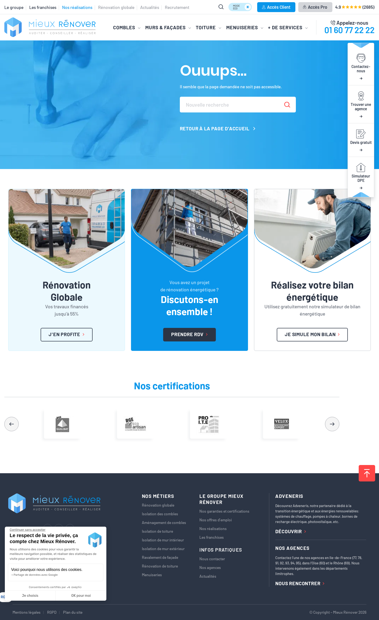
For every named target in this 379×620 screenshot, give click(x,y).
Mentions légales (27, 612)
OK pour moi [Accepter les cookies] (81, 596)
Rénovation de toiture (160, 566)
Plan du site (72, 612)
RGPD (52, 612)
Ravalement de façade (160, 557)
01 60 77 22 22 (349, 30)
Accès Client (276, 7)
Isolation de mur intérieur (163, 540)
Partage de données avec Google (36, 574)
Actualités (149, 7)
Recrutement (177, 7)
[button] (332, 424)
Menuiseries (152, 575)
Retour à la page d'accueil (217, 128)
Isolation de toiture (157, 531)
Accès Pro (315, 7)
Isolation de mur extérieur (163, 548)
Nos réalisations (77, 7)
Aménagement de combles (164, 522)
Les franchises (42, 7)
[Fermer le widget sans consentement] (27, 529)
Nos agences (210, 567)
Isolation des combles (160, 514)
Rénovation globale (116, 7)
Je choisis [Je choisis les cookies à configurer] (30, 596)
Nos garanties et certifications (224, 511)
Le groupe (13, 7)
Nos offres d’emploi (215, 520)
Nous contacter (212, 559)
